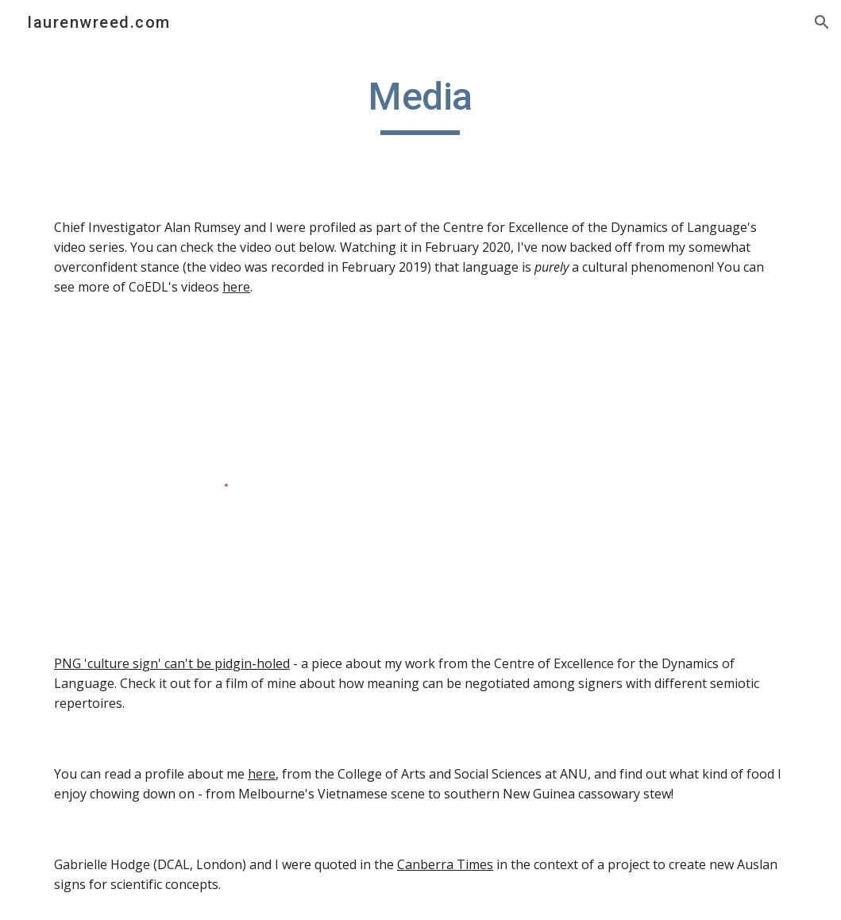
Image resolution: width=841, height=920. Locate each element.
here (236, 287)
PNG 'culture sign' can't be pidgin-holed (172, 663)
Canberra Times (445, 864)
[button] (822, 22)
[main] (421, 104)
